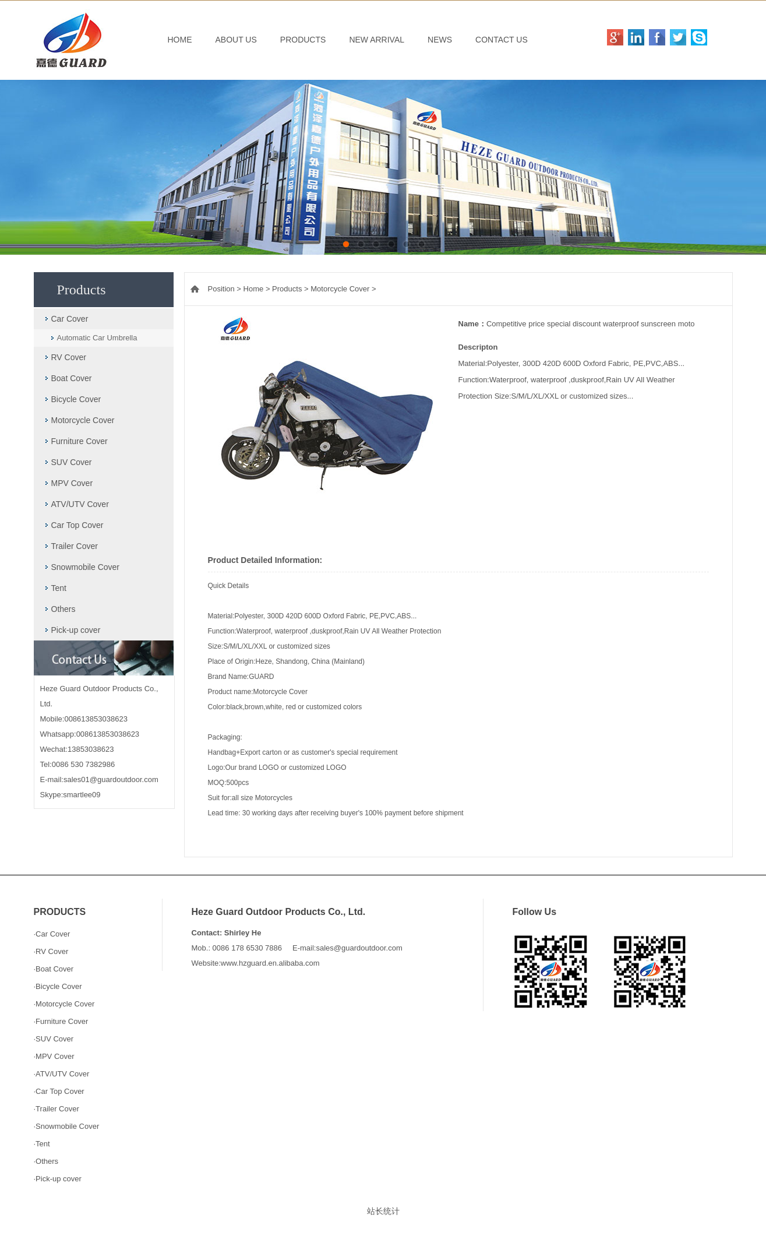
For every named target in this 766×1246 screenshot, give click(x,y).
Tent (58, 588)
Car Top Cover (77, 525)
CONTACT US (501, 39)
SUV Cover (71, 462)
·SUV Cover (54, 1038)
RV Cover (68, 357)
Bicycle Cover (76, 399)
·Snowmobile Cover (67, 1126)
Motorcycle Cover (83, 420)
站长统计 (383, 1211)
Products (287, 288)
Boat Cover (71, 378)
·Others (46, 1161)
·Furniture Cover (61, 1021)
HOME (180, 39)
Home (253, 288)
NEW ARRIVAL (376, 39)
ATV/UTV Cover (80, 504)
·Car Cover (52, 934)
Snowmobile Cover (85, 567)
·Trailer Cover (56, 1108)
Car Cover (70, 318)
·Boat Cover (54, 969)
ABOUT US (236, 39)
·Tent (42, 1143)
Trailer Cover (74, 546)
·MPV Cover (54, 1056)
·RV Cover (51, 951)
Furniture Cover (79, 441)
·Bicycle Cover (58, 986)
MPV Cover (72, 483)
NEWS (440, 39)
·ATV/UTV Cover (62, 1073)
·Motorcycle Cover (64, 1003)
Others (63, 609)
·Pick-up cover (58, 1178)
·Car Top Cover (59, 1091)
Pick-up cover (76, 630)
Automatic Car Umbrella (97, 337)
